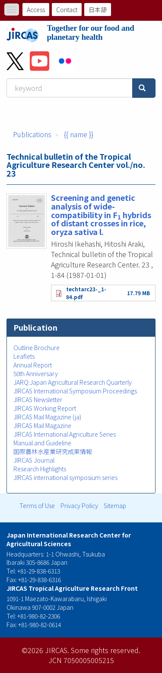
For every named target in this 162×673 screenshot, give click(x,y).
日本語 (98, 9)
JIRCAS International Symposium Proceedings (75, 390)
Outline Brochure (36, 347)
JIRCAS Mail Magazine (42, 425)
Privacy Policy (79, 505)
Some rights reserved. (105, 650)
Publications (32, 134)
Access (36, 9)
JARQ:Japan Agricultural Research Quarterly (72, 382)
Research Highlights (39, 468)
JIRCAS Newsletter (37, 399)
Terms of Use (37, 505)
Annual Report (32, 365)
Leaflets (24, 356)
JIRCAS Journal (33, 460)
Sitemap (115, 505)
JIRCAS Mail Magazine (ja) (47, 416)
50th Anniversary (35, 373)
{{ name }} (78, 134)
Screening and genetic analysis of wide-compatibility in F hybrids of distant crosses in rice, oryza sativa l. (101, 214)
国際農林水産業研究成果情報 (52, 451)
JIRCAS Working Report (44, 408)
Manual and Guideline (42, 442)
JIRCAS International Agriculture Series (64, 434)
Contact (66, 9)
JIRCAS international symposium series (65, 477)
